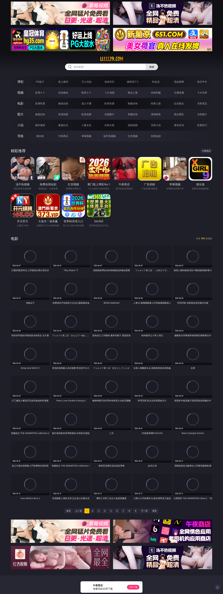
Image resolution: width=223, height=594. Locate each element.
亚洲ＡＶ (40, 92)
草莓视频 (86, 136)
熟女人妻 (133, 92)
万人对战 (86, 81)
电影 (20, 103)
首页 (68, 510)
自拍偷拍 (63, 92)
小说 (20, 125)
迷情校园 (133, 125)
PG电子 (40, 81)
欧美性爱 (109, 103)
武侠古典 (109, 125)
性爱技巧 (202, 125)
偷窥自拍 (40, 114)
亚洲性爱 (40, 103)
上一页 (78, 510)
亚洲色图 (63, 114)
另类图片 (202, 114)
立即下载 (133, 587)
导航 (20, 136)
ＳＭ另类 (202, 92)
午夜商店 (63, 136)
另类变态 (202, 103)
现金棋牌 (179, 81)
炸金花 (156, 81)
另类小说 (156, 125)
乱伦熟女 (179, 103)
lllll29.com (111, 59)
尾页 (154, 510)
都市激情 (40, 125)
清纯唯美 (156, 114)
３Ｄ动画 (109, 92)
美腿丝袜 (133, 114)
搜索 (151, 67)
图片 (20, 114)
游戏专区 (109, 81)
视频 (20, 92)
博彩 (20, 82)
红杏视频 (133, 136)
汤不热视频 (109, 136)
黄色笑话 (179, 125)
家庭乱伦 (63, 125)
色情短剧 (156, 136)
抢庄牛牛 (202, 81)
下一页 (144, 510)
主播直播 (179, 92)
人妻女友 (86, 125)
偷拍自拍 (63, 103)
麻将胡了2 (132, 81)
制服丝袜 (133, 103)
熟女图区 (179, 114)
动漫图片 (109, 114)
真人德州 (63, 81)
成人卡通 (86, 103)
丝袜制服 (156, 92)
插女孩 (40, 136)
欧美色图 (86, 114)
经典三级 (156, 103)
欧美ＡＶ (86, 92)
